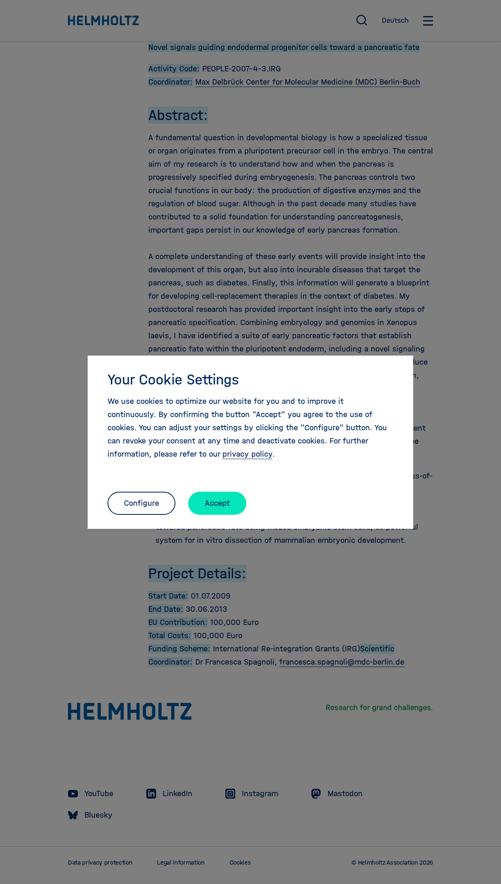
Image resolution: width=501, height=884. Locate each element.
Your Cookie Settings (173, 379)
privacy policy (247, 454)
